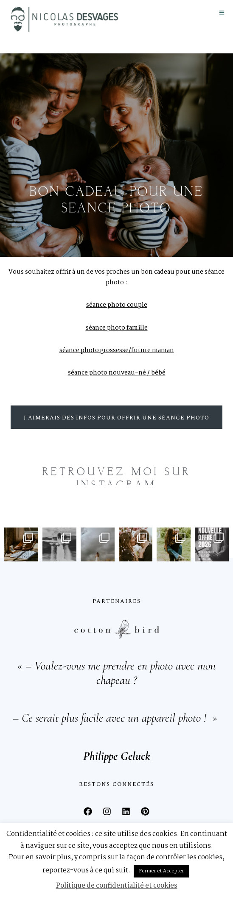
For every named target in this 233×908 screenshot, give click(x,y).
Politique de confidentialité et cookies (116, 885)
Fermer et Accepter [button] (161, 871)
